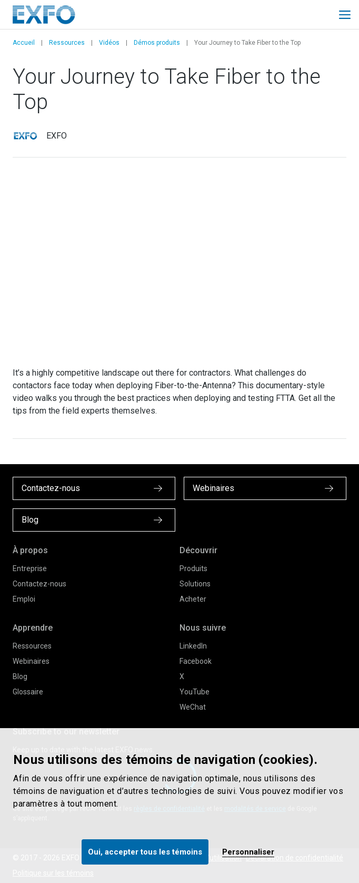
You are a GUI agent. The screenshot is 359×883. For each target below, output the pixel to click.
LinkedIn (193, 646)
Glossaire (28, 692)
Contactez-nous (39, 584)
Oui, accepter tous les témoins (145, 852)
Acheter (193, 599)
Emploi (24, 599)
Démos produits (157, 42)
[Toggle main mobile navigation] (345, 15)
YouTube (195, 692)
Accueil (24, 42)
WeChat (193, 707)
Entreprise (30, 568)
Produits (193, 568)
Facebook (196, 661)
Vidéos (109, 42)
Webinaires (31, 661)
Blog (20, 676)
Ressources (67, 42)
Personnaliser (248, 852)
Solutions (195, 584)
